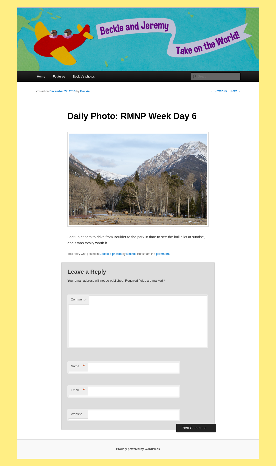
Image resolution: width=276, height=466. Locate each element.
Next (235, 91)
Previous (219, 91)
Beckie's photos (110, 254)
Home (41, 76)
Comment (78, 299)
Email (78, 390)
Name (78, 366)
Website (76, 414)
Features (59, 76)
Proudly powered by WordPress (138, 449)
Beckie (85, 91)
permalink (163, 254)
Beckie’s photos (84, 76)
